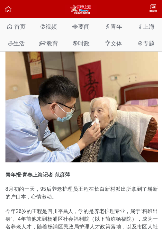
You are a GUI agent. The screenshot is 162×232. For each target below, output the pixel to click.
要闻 (81, 26)
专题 (146, 43)
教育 (48, 43)
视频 (48, 26)
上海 (146, 26)
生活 (16, 43)
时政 (81, 43)
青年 (113, 26)
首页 (16, 26)
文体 (113, 43)
